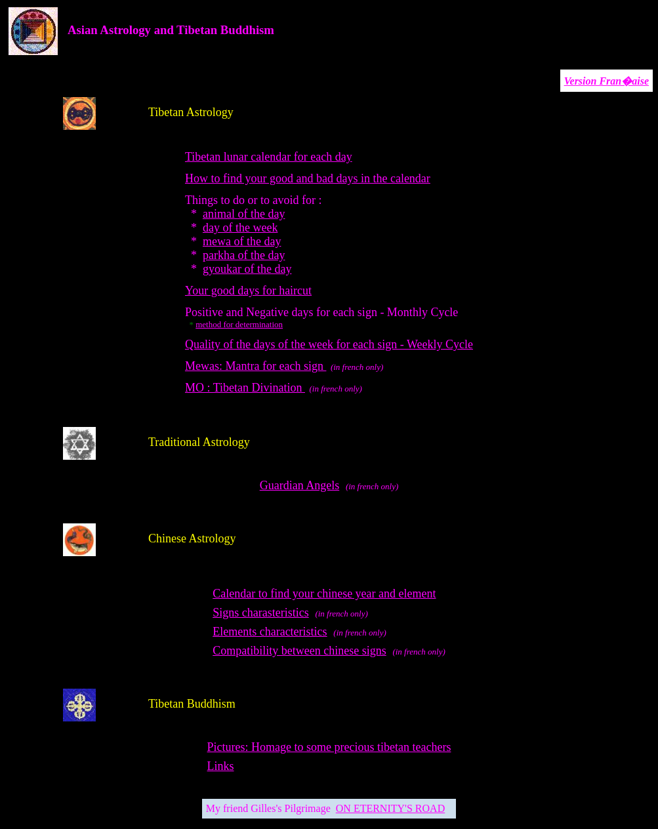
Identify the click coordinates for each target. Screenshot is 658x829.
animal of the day (244, 213)
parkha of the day (244, 255)
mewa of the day (242, 241)
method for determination (239, 324)
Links (220, 766)
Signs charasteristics (260, 612)
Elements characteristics (270, 631)
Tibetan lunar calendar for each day (268, 156)
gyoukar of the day (247, 268)
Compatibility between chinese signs (299, 650)
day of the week (240, 227)
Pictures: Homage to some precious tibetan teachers (329, 747)
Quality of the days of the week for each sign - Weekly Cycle (329, 344)
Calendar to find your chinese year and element (324, 593)
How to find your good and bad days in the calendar (307, 178)
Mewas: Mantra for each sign (255, 366)
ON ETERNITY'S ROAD (390, 808)
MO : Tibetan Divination (245, 387)
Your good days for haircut (248, 290)
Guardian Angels (299, 485)
